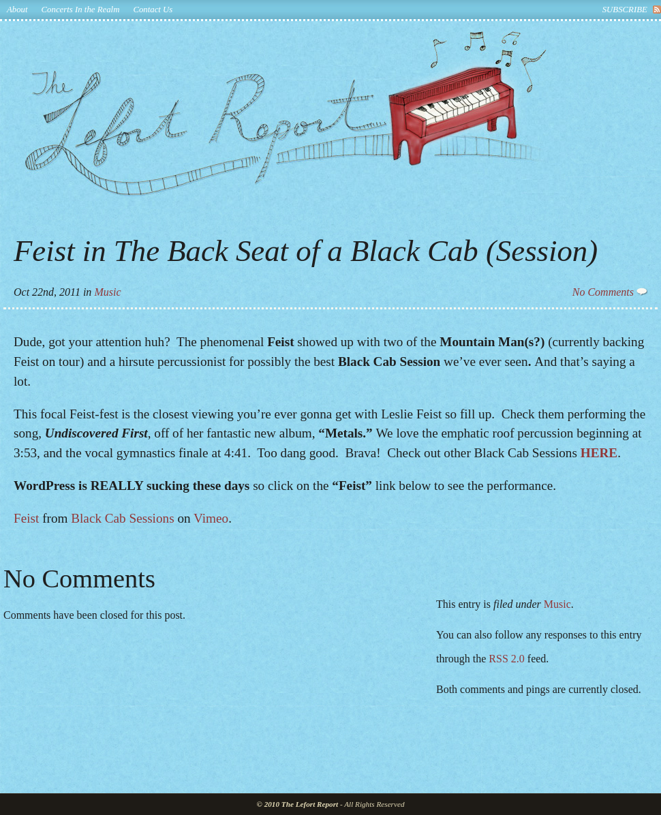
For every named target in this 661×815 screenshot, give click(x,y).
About (17, 9)
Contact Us (152, 9)
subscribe (624, 9)
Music (107, 292)
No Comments (609, 292)
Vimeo (211, 518)
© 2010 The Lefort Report (298, 804)
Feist (26, 518)
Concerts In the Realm (81, 9)
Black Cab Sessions (122, 518)
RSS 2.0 (506, 658)
